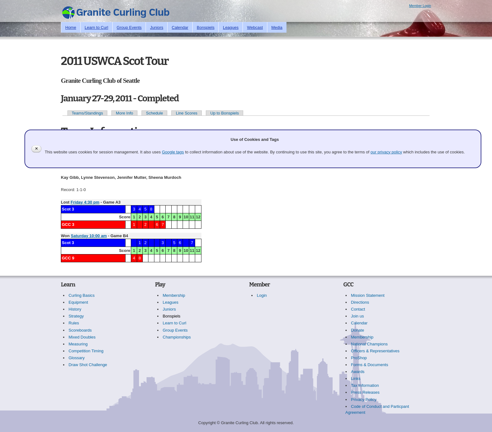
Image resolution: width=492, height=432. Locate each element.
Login (262, 295)
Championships (177, 337)
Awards (358, 371)
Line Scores (186, 113)
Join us (357, 316)
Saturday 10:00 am (89, 235)
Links (356, 378)
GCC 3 (68, 224)
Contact (358, 309)
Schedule (154, 113)
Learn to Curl (96, 27)
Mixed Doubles (82, 337)
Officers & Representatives (375, 351)
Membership (174, 295)
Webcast (255, 27)
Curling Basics (82, 295)
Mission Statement (368, 295)
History (75, 309)
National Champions (369, 344)
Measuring (78, 344)
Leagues (230, 27)
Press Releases (365, 392)
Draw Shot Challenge (88, 364)
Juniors (156, 27)
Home (70, 27)
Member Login (420, 6)
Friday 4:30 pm (85, 202)
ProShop (359, 357)
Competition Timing (86, 351)
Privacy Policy (364, 399)
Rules (74, 323)
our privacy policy (386, 152)
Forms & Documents (369, 364)
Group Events (129, 27)
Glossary (77, 357)
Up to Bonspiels (224, 113)
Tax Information (365, 385)
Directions (360, 302)
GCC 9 (68, 258)
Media (276, 27)
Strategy (76, 316)
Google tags (173, 152)
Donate (357, 330)
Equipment (78, 302)
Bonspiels (205, 27)
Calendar (180, 27)
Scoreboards (80, 330)
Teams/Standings (87, 113)
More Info (124, 113)
